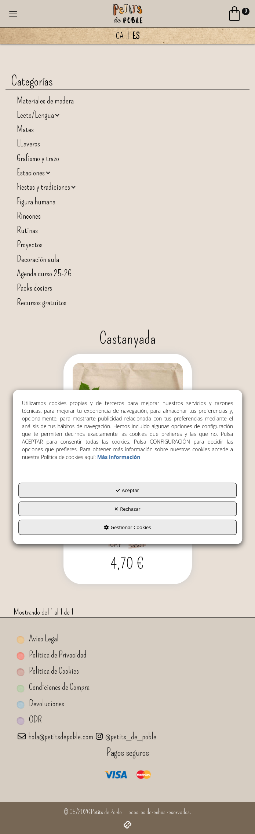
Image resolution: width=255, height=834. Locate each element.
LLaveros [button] (28, 143)
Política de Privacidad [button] (52, 654)
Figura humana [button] (36, 201)
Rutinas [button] (27, 230)
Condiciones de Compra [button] (53, 687)
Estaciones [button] (31, 172)
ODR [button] (29, 719)
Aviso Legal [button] (38, 638)
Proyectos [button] (30, 244)
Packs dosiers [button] (34, 288)
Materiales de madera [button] (45, 100)
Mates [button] (25, 129)
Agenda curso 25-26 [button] (44, 273)
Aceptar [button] (127, 490)
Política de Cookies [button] (48, 671)
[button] (127, 13)
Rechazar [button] (127, 509)
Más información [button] (119, 457)
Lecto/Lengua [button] (36, 115)
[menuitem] (127, 36)
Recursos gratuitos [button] (41, 302)
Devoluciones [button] (40, 703)
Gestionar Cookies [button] (127, 527)
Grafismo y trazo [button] (38, 158)
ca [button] (120, 36)
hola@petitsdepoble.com (55, 736)
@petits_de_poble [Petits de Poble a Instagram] (126, 736)
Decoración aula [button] (38, 259)
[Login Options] (238, 15)
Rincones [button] (29, 216)
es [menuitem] (135, 36)
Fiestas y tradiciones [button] (44, 187)
